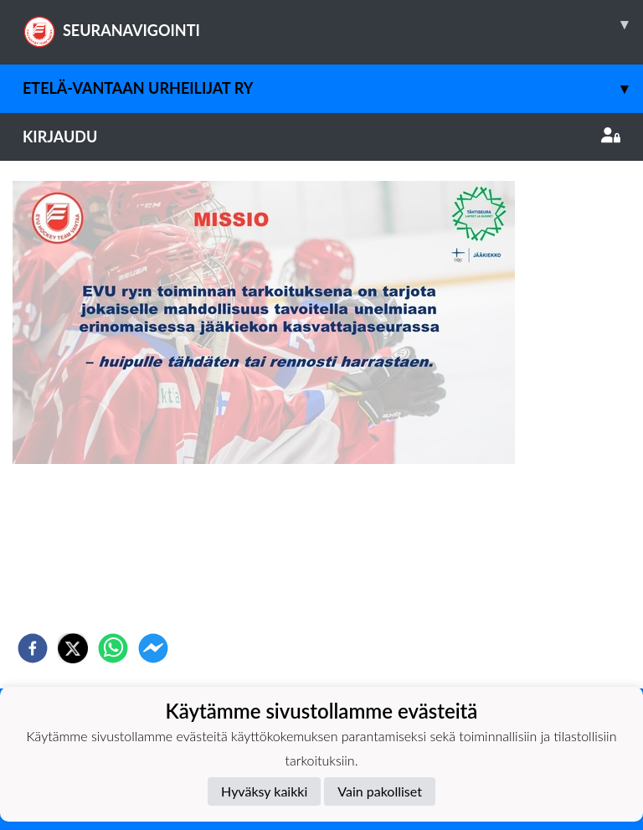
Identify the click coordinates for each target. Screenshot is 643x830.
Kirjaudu (321, 136)
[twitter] (73, 648)
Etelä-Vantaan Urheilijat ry (333, 88)
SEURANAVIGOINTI (333, 24)
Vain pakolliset (379, 791)
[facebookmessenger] (153, 648)
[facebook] (33, 648)
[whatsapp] (113, 648)
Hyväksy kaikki (264, 791)
